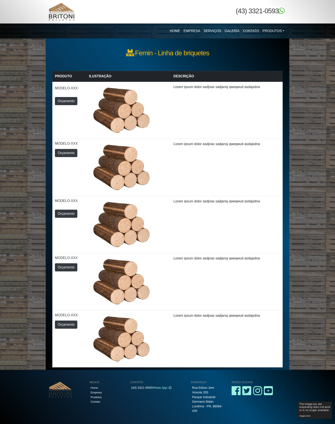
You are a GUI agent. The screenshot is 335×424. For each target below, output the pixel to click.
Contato (251, 31)
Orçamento (66, 101)
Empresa (192, 31)
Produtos (272, 31)
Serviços (212, 31)
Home (175, 31)
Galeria (232, 31)
